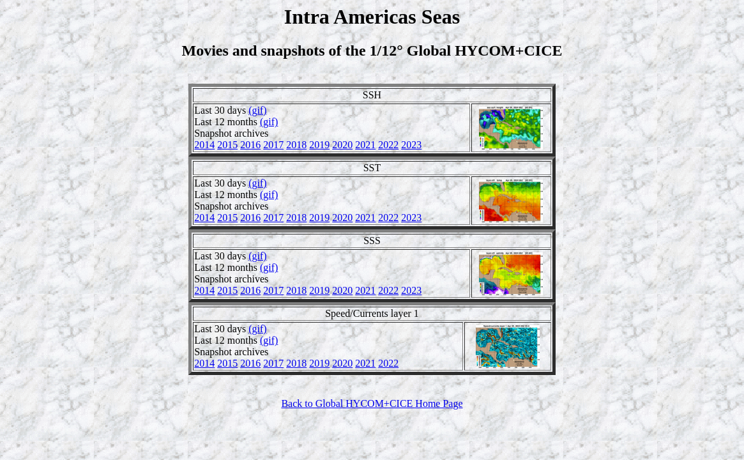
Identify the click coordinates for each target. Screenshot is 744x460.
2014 (204, 144)
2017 (273, 144)
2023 (411, 144)
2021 (365, 144)
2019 (319, 144)
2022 (388, 144)
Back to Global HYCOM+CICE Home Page (371, 403)
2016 (250, 144)
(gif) (257, 110)
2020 (342, 144)
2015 (227, 144)
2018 (296, 144)
